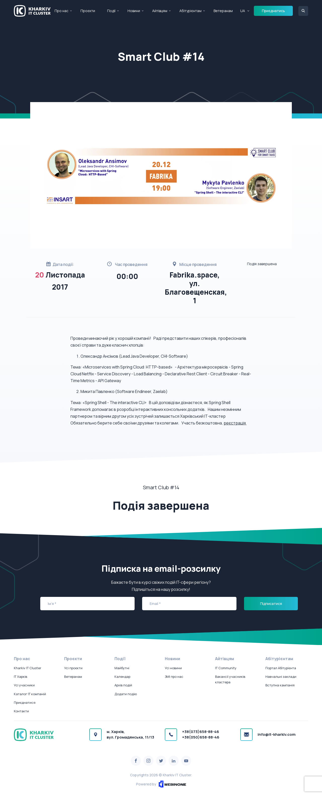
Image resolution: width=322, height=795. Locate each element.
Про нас (61, 10)
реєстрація (235, 423)
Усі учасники (24, 685)
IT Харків (20, 676)
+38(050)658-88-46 (200, 737)
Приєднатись (273, 10)
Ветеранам (223, 10)
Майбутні (121, 668)
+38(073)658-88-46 (200, 731)
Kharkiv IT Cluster (27, 668)
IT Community (225, 668)
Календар (122, 676)
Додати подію (125, 694)
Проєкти (87, 10)
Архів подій (123, 685)
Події (111, 10)
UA (242, 10)
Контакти (21, 711)
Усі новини (173, 668)
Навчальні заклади (280, 676)
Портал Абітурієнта (280, 668)
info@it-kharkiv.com (277, 734)
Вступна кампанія (280, 685)
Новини (134, 10)
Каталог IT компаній (30, 694)
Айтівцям (159, 10)
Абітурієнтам (190, 10)
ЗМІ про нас (174, 676)
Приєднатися (24, 702)
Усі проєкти (73, 668)
